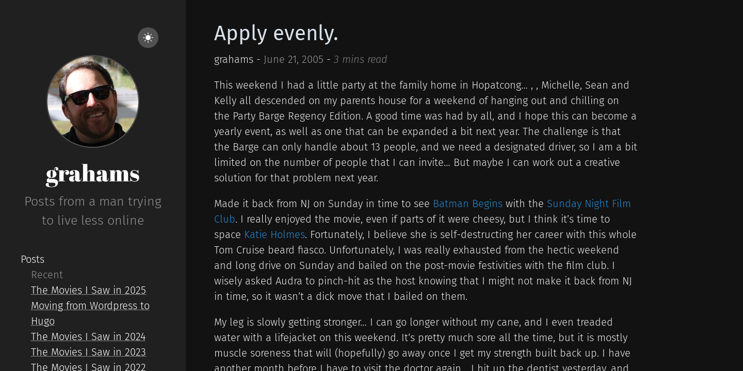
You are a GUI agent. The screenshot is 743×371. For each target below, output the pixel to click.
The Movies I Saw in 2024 (88, 336)
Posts (32, 259)
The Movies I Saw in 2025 (88, 290)
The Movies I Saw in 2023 (88, 352)
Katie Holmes (274, 234)
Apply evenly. (276, 33)
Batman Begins (468, 203)
